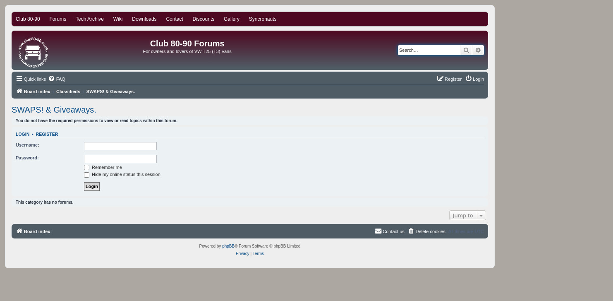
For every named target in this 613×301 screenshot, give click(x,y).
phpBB (228, 246)
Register (47, 134)
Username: (27, 144)
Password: (27, 157)
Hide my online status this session (122, 174)
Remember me (103, 167)
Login (22, 134)
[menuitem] (56, 79)
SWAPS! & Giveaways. (54, 109)
